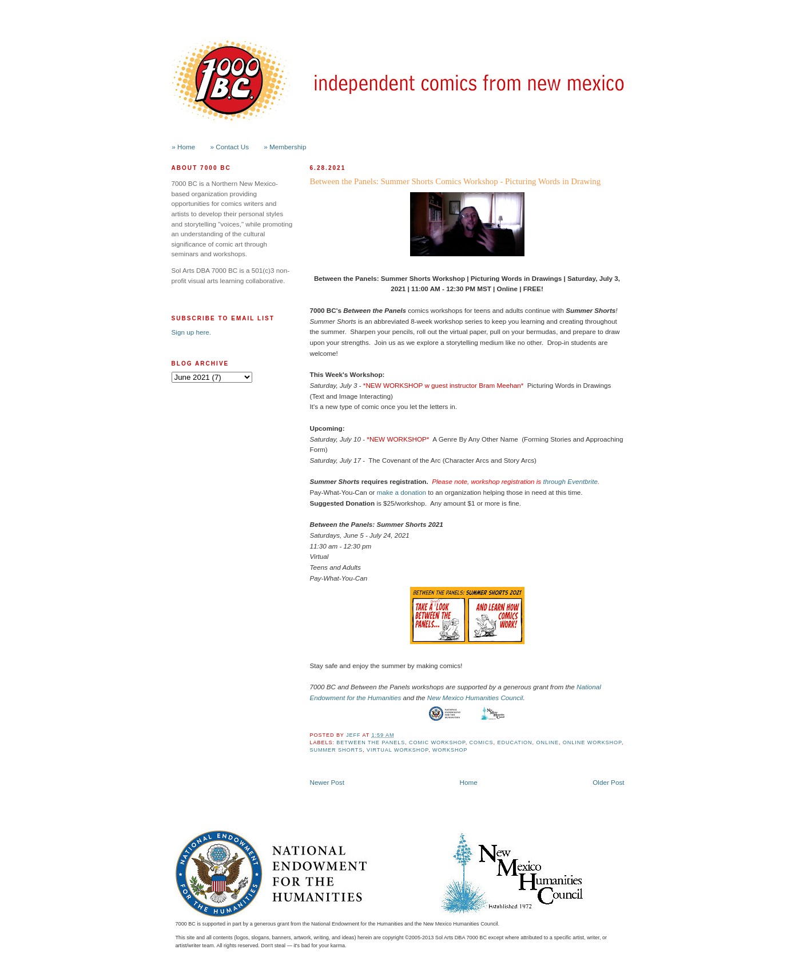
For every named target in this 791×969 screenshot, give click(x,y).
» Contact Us (229, 146)
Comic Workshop (437, 742)
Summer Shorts (336, 750)
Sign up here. (192, 332)
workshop (449, 750)
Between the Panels (370, 742)
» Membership (285, 146)
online (547, 742)
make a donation (401, 492)
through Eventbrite (570, 481)
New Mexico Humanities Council (475, 697)
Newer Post (327, 782)
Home (469, 782)
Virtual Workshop (397, 750)
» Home (183, 146)
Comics (482, 742)
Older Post (608, 782)
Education (514, 742)
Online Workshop (592, 742)
